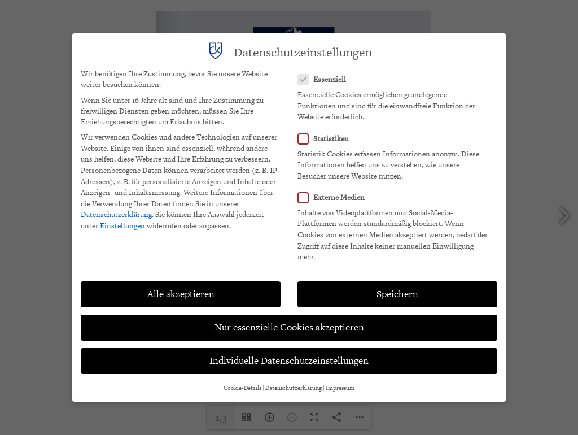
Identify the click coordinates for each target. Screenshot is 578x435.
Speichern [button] (397, 294)
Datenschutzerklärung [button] (293, 388)
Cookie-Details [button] (242, 388)
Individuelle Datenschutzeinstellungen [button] (289, 360)
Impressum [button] (340, 388)
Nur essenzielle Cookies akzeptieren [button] (289, 327)
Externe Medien (334, 197)
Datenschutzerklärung (116, 214)
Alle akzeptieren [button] (180, 294)
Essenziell (325, 79)
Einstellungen (122, 225)
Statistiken (326, 138)
